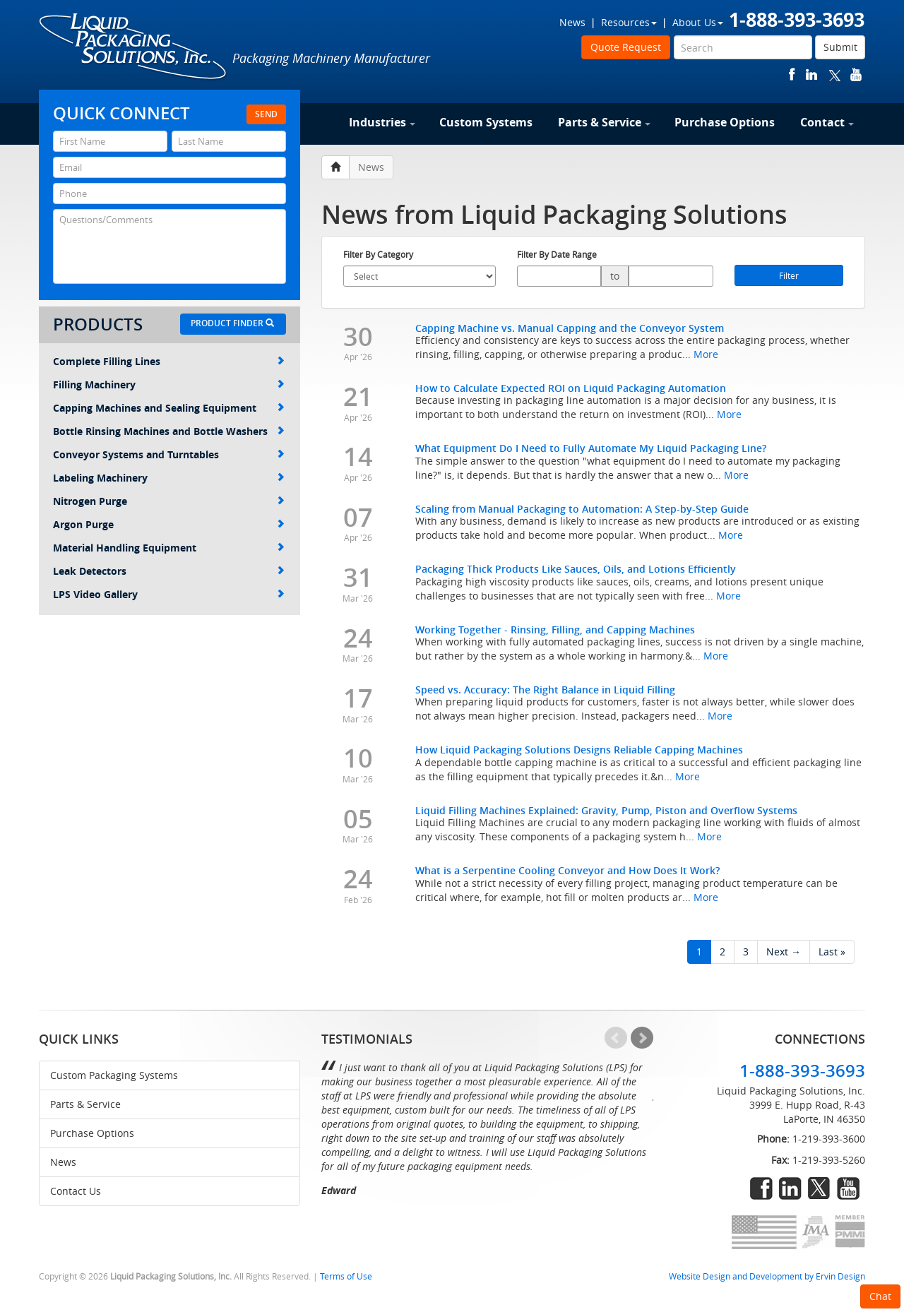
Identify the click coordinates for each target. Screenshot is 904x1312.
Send (266, 114)
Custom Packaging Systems (114, 1075)
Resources (629, 22)
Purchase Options (724, 122)
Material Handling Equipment (169, 547)
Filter (789, 275)
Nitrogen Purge (169, 501)
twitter (834, 74)
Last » (832, 951)
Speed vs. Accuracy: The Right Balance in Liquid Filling (545, 689)
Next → (783, 951)
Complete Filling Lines (169, 361)
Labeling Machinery (169, 477)
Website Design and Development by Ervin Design (767, 1276)
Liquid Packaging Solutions (133, 47)
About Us (697, 22)
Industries (382, 122)
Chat (880, 1296)
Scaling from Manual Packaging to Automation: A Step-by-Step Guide (582, 508)
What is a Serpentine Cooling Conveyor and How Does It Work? (567, 870)
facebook (792, 74)
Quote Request (625, 47)
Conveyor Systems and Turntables (169, 454)
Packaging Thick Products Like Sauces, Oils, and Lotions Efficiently (575, 569)
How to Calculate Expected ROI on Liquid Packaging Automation (570, 388)
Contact (827, 122)
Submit (840, 47)
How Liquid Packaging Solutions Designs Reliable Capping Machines (579, 749)
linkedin (811, 74)
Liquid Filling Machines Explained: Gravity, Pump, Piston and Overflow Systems (606, 810)
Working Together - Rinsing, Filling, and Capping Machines (555, 629)
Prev (616, 1038)
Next (642, 1038)
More (706, 354)
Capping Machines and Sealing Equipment (169, 408)
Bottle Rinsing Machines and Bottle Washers (169, 431)
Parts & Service (604, 122)
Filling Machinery (169, 384)
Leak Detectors (169, 571)
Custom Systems (486, 122)
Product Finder (232, 323)
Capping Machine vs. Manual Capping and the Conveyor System (569, 328)
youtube (856, 74)
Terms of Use (346, 1276)
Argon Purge (169, 524)
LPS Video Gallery (169, 594)
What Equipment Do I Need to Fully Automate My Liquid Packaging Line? (590, 448)
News (572, 22)
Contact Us (75, 1191)
